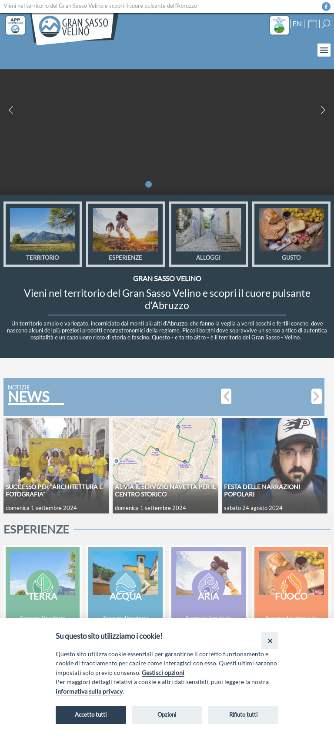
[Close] (269, 640)
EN (297, 23)
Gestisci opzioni (163, 672)
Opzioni (166, 714)
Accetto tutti (91, 714)
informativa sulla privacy (89, 691)
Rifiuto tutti (243, 714)
